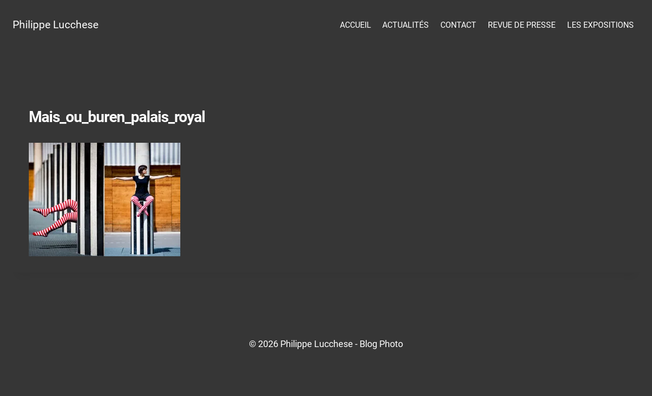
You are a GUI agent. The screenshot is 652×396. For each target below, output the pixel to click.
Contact (458, 25)
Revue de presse (522, 25)
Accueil (355, 25)
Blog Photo (381, 343)
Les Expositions (600, 25)
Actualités (405, 25)
